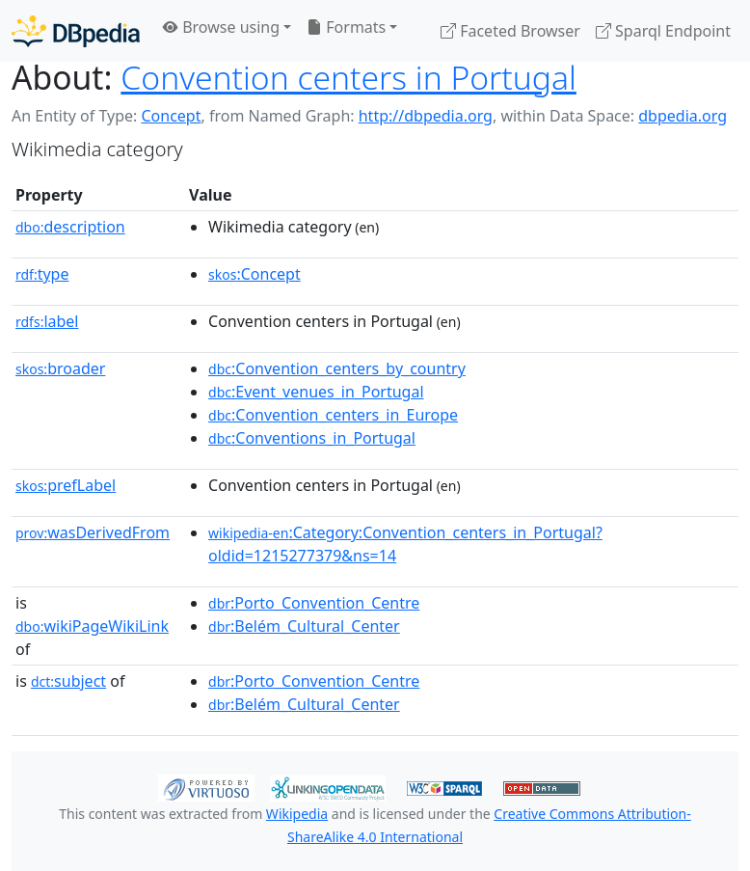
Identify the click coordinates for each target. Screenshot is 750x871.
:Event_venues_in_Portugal (315, 391)
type (42, 274)
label (47, 321)
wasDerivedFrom (92, 532)
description (70, 226)
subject (68, 681)
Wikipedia (297, 813)
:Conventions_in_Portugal (311, 438)
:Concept (254, 274)
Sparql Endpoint (663, 30)
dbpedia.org (682, 115)
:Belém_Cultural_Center (304, 626)
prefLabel (65, 485)
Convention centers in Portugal (348, 77)
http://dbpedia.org (426, 115)
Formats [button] (346, 27)
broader (60, 368)
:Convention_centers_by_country (337, 368)
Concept (171, 115)
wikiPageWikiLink (92, 626)
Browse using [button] (221, 27)
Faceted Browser (510, 30)
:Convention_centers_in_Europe (333, 414)
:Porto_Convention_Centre (313, 602)
